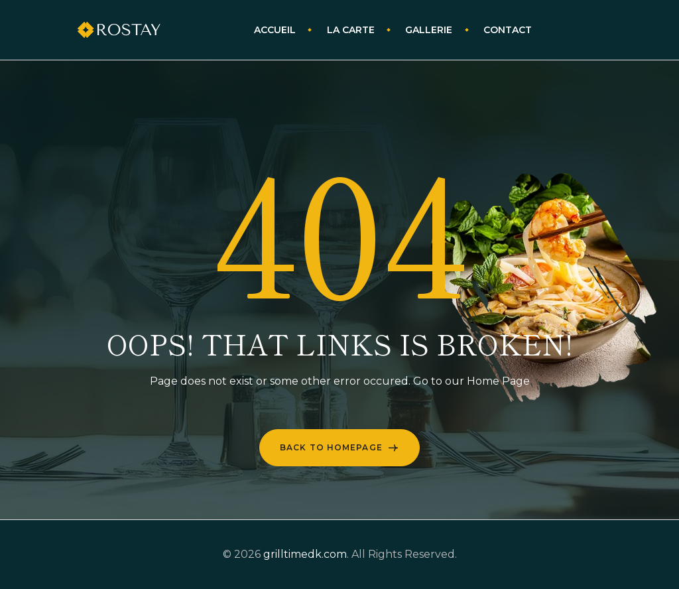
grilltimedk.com (305, 554)
